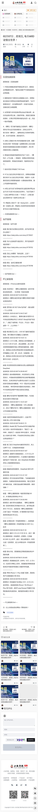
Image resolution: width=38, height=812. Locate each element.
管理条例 (14, 778)
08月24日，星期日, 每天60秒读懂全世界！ (28, 701)
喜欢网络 (17, 607)
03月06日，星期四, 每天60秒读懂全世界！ (28, 679)
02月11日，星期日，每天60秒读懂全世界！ (9, 701)
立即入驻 (31, 10)
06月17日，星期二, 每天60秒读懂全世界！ (9, 657)
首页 (4, 30)
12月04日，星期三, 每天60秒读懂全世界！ (9, 679)
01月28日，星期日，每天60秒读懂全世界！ (28, 657)
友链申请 (6, 778)
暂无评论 (8, 708)
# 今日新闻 (10, 612)
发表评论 (31, 740)
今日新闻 (8, 30)
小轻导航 (16, 807)
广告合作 (22, 778)
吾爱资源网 (22, 780)
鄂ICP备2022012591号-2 (26, 807)
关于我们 (30, 778)
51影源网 (31, 780)
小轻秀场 (14, 780)
